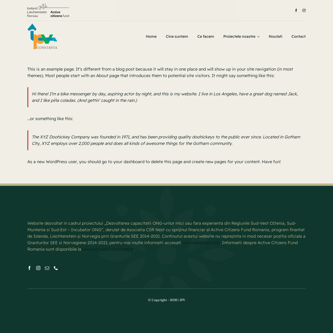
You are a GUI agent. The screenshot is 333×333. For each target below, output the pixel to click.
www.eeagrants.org (201, 242)
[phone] (56, 268)
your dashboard (128, 161)
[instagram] (304, 10)
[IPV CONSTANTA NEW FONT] (42, 25)
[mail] (47, 268)
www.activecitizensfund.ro (108, 249)
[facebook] (296, 10)
